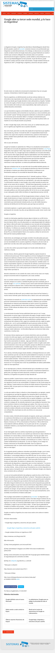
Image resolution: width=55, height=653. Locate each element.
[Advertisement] (15, 35)
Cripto (4, 13)
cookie (17, 579)
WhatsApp (14, 13)
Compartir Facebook (10, 586)
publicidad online (26, 299)
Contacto (42, 644)
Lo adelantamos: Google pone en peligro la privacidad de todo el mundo (38, 601)
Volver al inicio (8, 632)
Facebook (20, 13)
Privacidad (47, 644)
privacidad (34, 496)
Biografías (48, 13)
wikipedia (13, 561)
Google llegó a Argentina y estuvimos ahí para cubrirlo (23, 528)
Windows (31, 13)
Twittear (21, 586)
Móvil (8, 13)
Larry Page (47, 149)
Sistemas (15, 4)
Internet (25, 13)
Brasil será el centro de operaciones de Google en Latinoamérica (36, 611)
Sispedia (42, 13)
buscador (22, 49)
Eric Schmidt (16, 283)
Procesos (37, 13)
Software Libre (16, 168)
